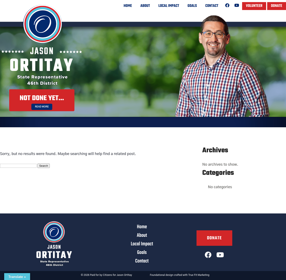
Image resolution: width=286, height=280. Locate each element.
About (145, 6)
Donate (276, 6)
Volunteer (254, 6)
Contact (211, 6)
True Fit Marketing (198, 275)
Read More (42, 107)
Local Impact (168, 6)
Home (128, 6)
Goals (192, 6)
